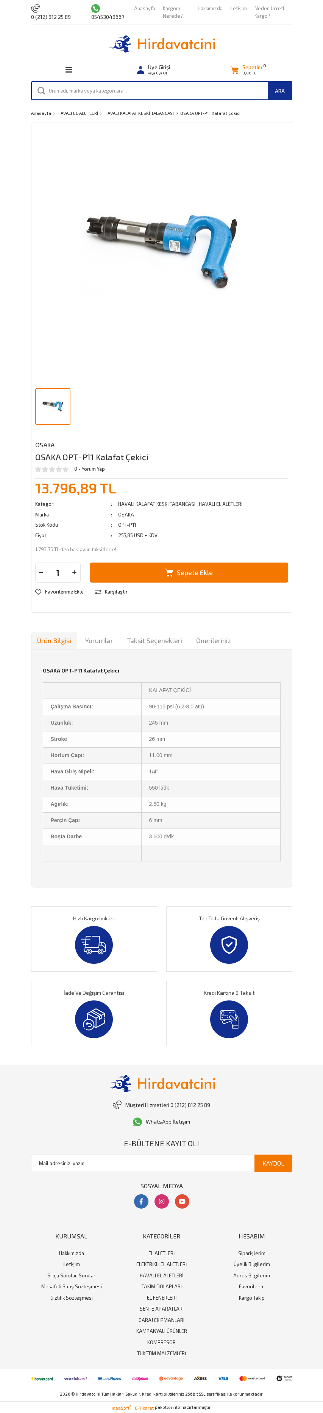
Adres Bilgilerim (251, 1275)
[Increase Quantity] (74, 572)
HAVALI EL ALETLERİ (220, 504)
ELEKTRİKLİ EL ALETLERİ (161, 1264)
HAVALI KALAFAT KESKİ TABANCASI (157, 504)
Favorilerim (252, 1286)
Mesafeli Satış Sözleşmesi (71, 1286)
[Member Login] (153, 70)
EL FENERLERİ (161, 1298)
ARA (280, 91)
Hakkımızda (210, 8)
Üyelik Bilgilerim (252, 1264)
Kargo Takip (252, 1298)
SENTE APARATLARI (162, 1309)
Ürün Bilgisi (54, 640)
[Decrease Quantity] (41, 572)
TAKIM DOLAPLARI (162, 1286)
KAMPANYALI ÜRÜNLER (161, 1331)
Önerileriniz (213, 640)
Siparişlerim (251, 1253)
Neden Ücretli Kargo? (270, 12)
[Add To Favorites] (59, 592)
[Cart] (246, 70)
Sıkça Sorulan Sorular (71, 1275)
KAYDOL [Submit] (273, 1163)
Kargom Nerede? (173, 12)
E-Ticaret (144, 1407)
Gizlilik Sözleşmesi (71, 1298)
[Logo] (161, 43)
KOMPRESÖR (161, 1342)
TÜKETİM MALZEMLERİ (161, 1353)
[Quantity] (58, 572)
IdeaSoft (121, 1407)
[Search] (161, 90)
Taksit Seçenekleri (154, 640)
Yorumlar (99, 640)
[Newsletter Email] (161, 1163)
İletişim (238, 8)
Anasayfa (144, 8)
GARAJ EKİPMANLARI (161, 1320)
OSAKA (45, 444)
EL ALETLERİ (161, 1253)
